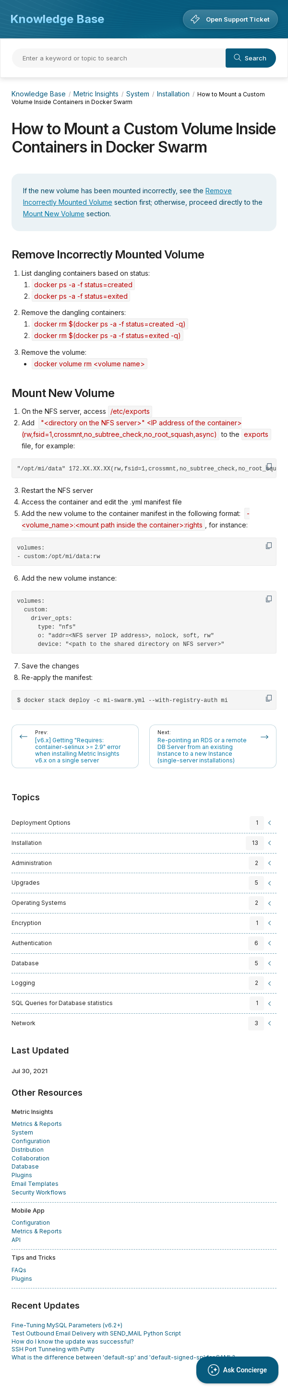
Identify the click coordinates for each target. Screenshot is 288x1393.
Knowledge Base (57, 19)
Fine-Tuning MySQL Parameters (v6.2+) (67, 1320)
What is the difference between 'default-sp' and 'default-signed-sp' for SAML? (123, 1352)
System (137, 94)
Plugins (22, 1170)
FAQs (19, 1265)
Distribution (28, 1144)
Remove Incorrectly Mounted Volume (108, 255)
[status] (144, 202)
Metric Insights (96, 94)
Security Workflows (39, 1187)
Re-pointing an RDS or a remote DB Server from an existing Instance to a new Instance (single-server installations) (202, 745)
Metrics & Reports (37, 1119)
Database (25, 1161)
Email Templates (35, 1178)
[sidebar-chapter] (143, 818)
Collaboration (30, 1153)
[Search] (144, 58)
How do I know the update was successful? (73, 1336)
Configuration (31, 1136)
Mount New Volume (53, 214)
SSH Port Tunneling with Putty (53, 1344)
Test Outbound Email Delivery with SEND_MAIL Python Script (96, 1328)
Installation (173, 94)
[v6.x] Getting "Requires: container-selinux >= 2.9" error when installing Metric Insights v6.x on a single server (77, 745)
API (16, 1235)
